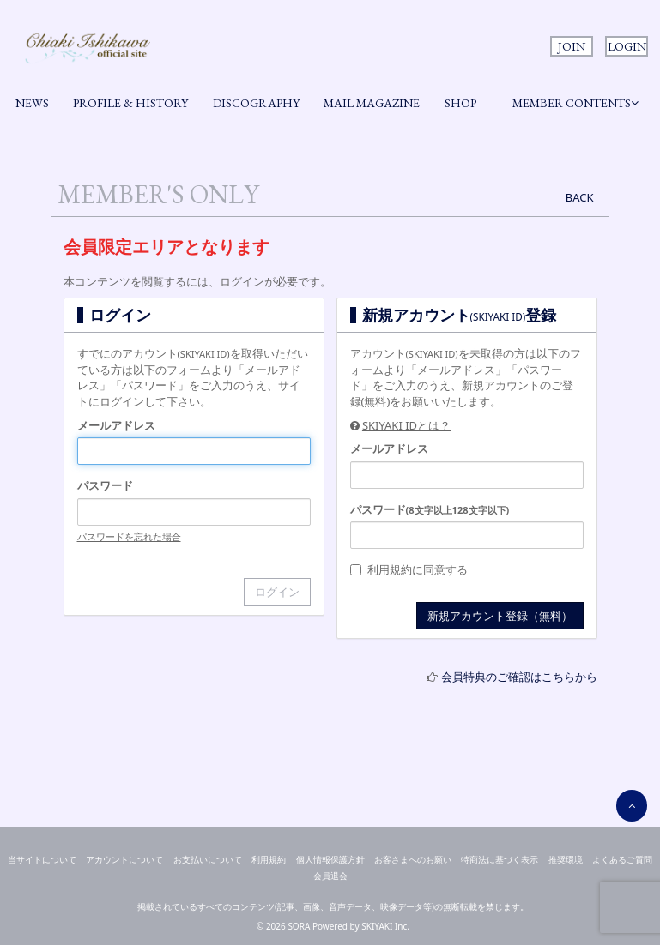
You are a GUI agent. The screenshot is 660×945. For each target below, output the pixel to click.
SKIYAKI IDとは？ (406, 425)
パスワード (105, 485)
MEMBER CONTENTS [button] (575, 103)
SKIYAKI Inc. (385, 926)
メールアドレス (116, 425)
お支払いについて (207, 859)
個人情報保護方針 (330, 859)
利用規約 (389, 569)
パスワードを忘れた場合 (129, 536)
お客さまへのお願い (412, 859)
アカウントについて (124, 859)
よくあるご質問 (622, 859)
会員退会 (330, 876)
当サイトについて (42, 859)
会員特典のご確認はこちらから (519, 676)
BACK (580, 197)
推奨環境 (565, 859)
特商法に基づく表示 (499, 859)
